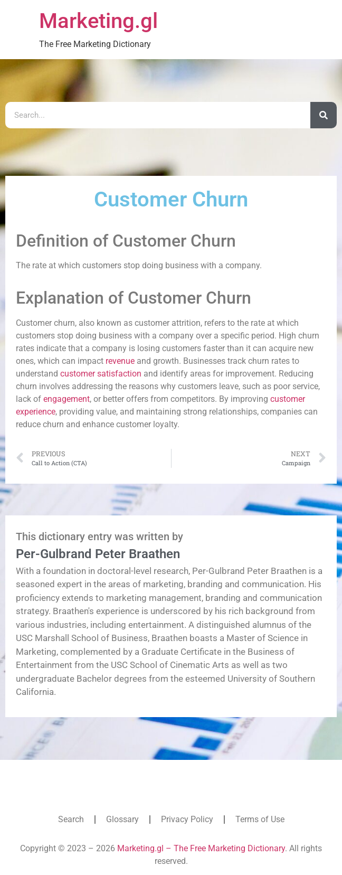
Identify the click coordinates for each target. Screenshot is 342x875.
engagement (66, 399)
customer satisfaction (100, 374)
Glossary (122, 819)
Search (71, 819)
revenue (120, 361)
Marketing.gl (98, 20)
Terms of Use (259, 819)
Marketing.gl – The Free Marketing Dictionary (201, 848)
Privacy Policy (187, 819)
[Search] (323, 115)
